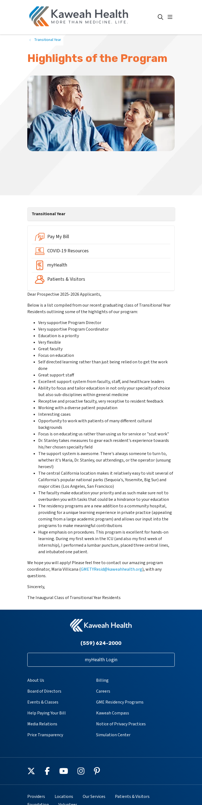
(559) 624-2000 (101, 643)
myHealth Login (101, 659)
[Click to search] (160, 17)
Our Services (94, 797)
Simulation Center (113, 735)
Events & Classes (42, 702)
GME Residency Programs (120, 702)
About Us (35, 680)
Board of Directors (44, 691)
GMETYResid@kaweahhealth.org (111, 569)
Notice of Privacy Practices (121, 724)
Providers (36, 797)
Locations (64, 797)
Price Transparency (45, 735)
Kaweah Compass (112, 713)
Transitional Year (48, 214)
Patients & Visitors (132, 797)
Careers (103, 691)
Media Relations (42, 724)
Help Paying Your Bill (46, 713)
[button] (171, 17)
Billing (102, 680)
